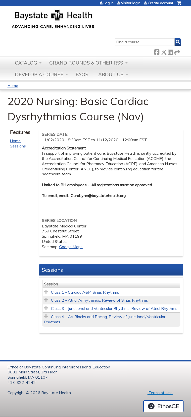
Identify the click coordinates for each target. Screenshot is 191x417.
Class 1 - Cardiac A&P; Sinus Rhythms (85, 292)
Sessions (18, 145)
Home (12, 85)
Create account (160, 3)
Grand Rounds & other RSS (86, 63)
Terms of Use (160, 392)
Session (51, 283)
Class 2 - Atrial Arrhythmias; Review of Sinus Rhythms (99, 300)
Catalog (26, 63)
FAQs (82, 74)
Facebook (156, 51)
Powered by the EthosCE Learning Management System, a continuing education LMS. (163, 406)
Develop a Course (39, 74)
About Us (111, 74)
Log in (108, 3)
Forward (176, 51)
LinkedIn (170, 51)
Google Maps (71, 246)
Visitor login (130, 3)
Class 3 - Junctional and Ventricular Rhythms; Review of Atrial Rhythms (114, 308)
